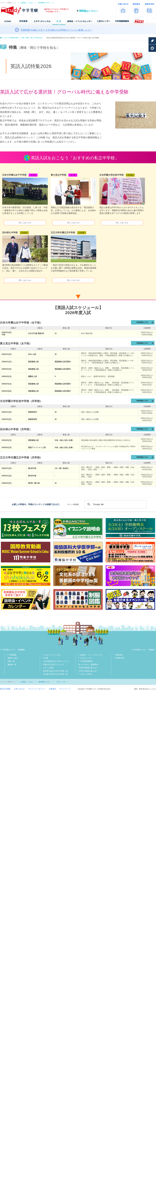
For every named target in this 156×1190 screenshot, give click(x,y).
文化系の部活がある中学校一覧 (55, 674)
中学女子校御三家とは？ (88, 671)
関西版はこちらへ (88, 11)
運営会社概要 (5, 689)
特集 (46, 658)
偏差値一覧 (12, 664)
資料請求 (119, 655)
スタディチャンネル (53, 655)
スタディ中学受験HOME (11, 38)
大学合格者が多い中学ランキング (56, 661)
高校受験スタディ (44, 3)
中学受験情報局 (86, 661)
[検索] (115, 504)
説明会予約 (120, 658)
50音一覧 (11, 661)
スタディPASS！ (87, 674)
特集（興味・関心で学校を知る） (33, 38)
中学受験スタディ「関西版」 (144, 650)
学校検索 (12, 655)
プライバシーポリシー (37, 689)
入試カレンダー (86, 658)
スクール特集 (48, 668)
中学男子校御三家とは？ (88, 668)
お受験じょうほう (26, 3)
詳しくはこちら (25, 223)
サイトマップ (64, 689)
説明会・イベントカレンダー (91, 655)
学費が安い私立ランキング (53, 664)
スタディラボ (60, 682)
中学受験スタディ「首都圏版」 (14, 650)
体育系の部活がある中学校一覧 (55, 671)
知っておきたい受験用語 (88, 664)
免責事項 (52, 689)
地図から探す (13, 658)
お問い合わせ (19, 689)
